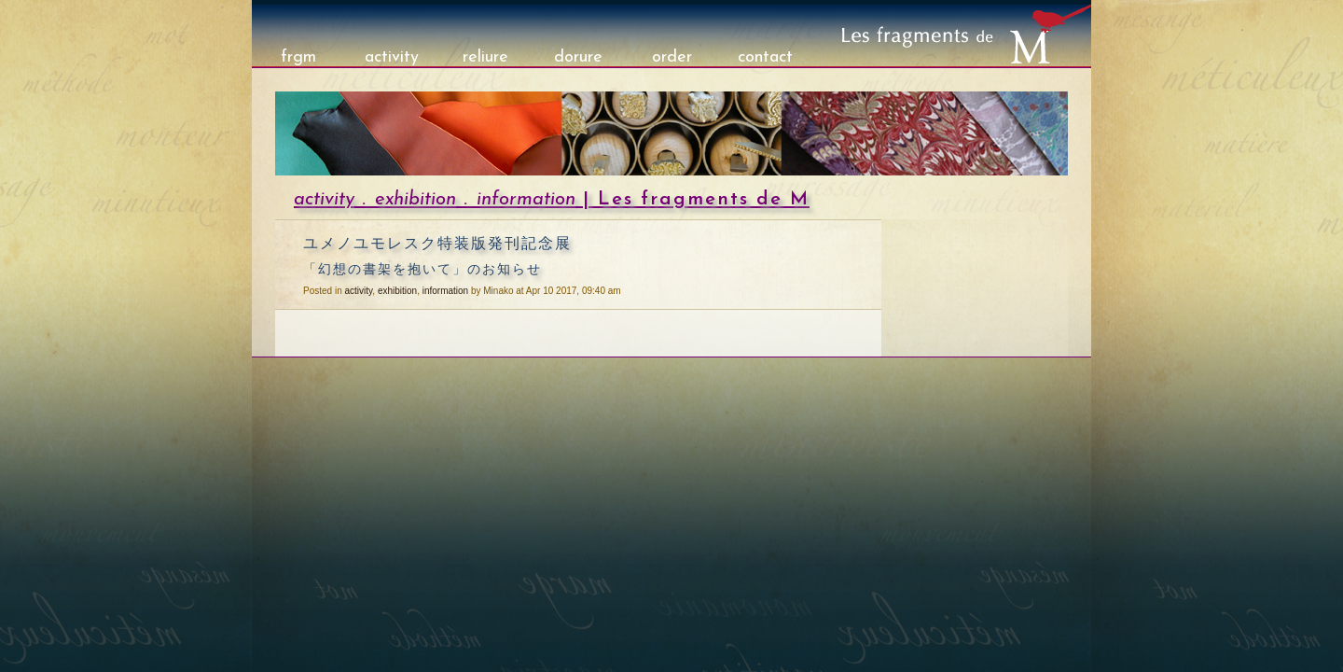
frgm (298, 57)
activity (392, 57)
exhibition (415, 199)
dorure (578, 57)
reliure (485, 57)
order (672, 57)
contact (765, 57)
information (526, 199)
